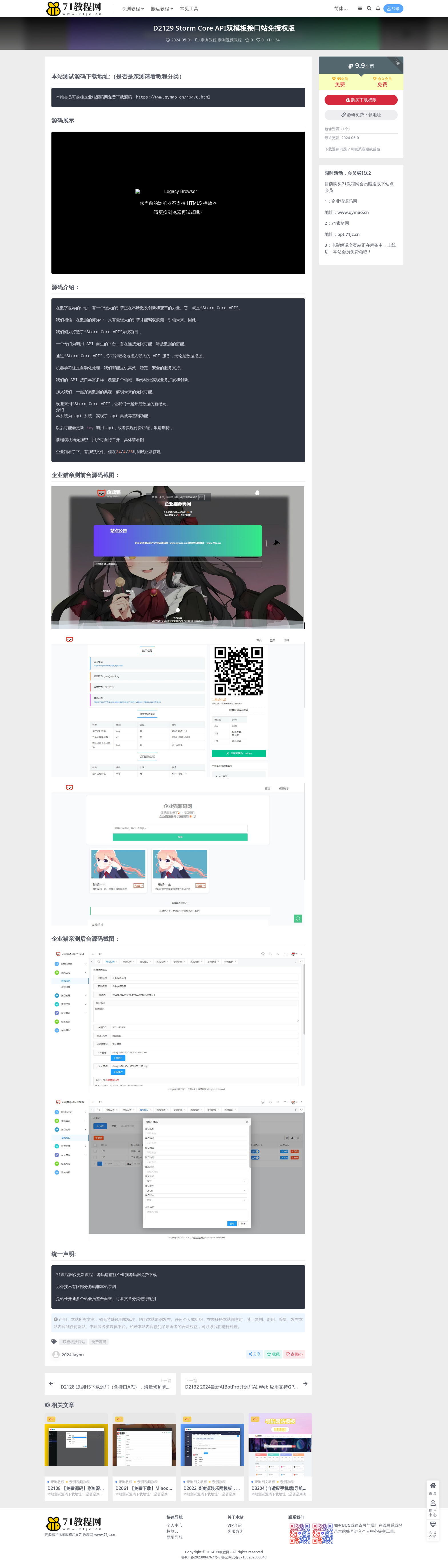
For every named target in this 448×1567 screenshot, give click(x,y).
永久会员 (382, 79)
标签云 (173, 1531)
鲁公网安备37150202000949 (244, 1557)
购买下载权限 (361, 100)
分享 (255, 1354)
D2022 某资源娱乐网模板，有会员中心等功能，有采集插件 (212, 1490)
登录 (393, 9)
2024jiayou (67, 1354)
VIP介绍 (234, 1525)
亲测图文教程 (197, 1481)
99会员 (340, 79)
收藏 (273, 1354)
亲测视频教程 (230, 40)
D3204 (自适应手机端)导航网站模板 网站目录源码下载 (279, 1490)
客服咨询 (235, 1531)
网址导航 (175, 1537)
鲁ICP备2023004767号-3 (201, 1557)
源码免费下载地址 (361, 114)
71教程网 (222, 1552)
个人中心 (175, 1525)
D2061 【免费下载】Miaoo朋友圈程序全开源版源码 (144, 1490)
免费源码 (98, 1341)
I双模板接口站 (73, 1341)
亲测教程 (209, 40)
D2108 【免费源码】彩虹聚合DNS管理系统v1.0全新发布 (76, 1490)
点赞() (294, 1354)
